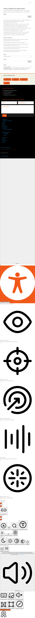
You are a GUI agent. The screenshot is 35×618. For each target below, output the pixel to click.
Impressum (3, 147)
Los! (4, 115)
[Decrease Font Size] (1, 506)
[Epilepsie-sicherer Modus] (0, 499)
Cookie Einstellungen (4, 156)
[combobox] (17, 211)
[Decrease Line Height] (1, 519)
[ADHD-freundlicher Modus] (0, 421)
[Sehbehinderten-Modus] (0, 343)
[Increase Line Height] (1, 517)
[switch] (0, 499)
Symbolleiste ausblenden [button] (4, 302)
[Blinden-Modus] (0, 460)
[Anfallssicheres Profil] (0, 382)
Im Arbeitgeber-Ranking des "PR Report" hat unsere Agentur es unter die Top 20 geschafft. (17, 68)
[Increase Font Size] (1, 503)
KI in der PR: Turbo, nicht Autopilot (18, 42)
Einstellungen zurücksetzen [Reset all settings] (5, 609)
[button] (0, 265)
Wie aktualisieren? (21, 554)
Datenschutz (8, 147)
